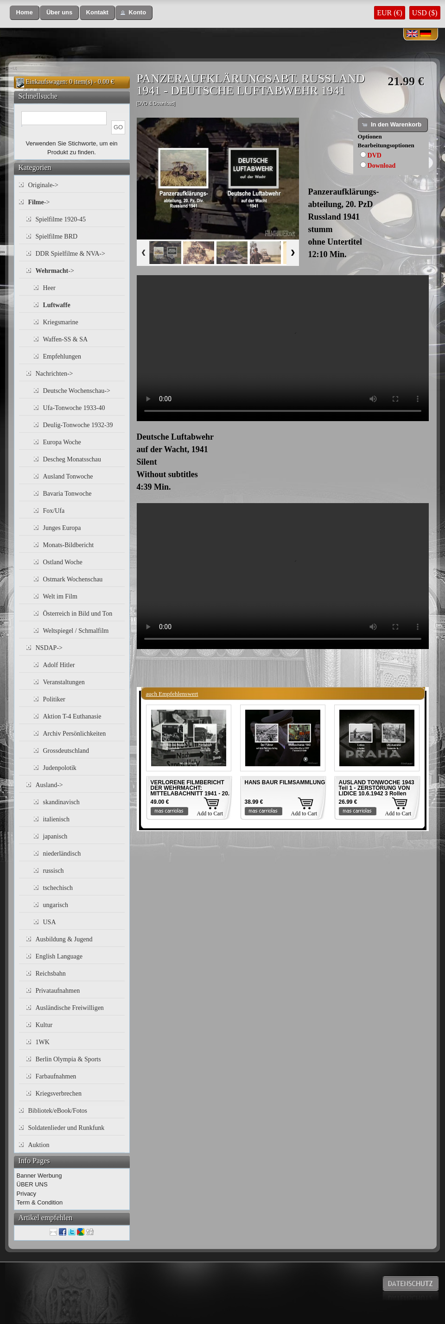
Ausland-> (49, 785)
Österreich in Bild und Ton (78, 613)
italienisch (56, 819)
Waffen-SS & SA (65, 339)
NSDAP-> (49, 647)
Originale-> (43, 185)
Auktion (39, 1144)
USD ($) (425, 13)
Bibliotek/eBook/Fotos (58, 1110)
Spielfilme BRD (57, 236)
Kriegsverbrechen (59, 1093)
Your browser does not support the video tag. (283, 348)
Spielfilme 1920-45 (61, 219)
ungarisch (55, 905)
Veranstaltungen (64, 682)
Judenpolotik (59, 767)
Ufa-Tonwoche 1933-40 (74, 407)
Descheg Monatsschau (72, 459)
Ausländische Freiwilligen (70, 1007)
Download (382, 165)
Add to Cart (210, 813)
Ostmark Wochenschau (73, 579)
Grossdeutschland (66, 750)
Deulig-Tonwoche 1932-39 (78, 425)
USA (49, 922)
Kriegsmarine (60, 322)
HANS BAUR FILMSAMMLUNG (285, 782)
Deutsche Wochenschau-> (76, 390)
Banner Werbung (39, 1175)
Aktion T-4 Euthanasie (72, 716)
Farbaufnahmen (56, 1076)
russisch (53, 870)
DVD (374, 155)
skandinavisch (61, 802)
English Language (59, 956)
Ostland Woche (63, 562)
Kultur (44, 1024)
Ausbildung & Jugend (64, 939)
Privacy (27, 1193)
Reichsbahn (51, 973)
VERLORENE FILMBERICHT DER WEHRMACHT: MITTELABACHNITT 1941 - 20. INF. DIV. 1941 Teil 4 (190, 790)
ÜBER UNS (32, 1184)
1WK (43, 1042)
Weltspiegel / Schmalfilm (76, 630)
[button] (24, 13)
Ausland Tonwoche (68, 476)
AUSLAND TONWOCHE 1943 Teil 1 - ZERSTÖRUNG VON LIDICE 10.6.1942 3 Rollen (376, 788)
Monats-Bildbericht (68, 545)
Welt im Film (60, 596)
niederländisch (62, 853)
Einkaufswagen (46, 81)
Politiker (54, 699)
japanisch (55, 836)
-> (39, 202)
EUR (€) (389, 13)
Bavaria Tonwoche (67, 493)
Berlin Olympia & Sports (68, 1059)
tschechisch (58, 887)
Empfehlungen (62, 356)
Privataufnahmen (58, 990)
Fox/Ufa (54, 510)
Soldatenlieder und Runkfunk (66, 1127)
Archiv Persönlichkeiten (74, 733)
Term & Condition (40, 1202)
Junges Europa (62, 527)
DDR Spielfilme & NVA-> (70, 253)
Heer (49, 287)
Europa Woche (62, 442)
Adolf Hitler (59, 665)
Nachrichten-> (54, 373)
